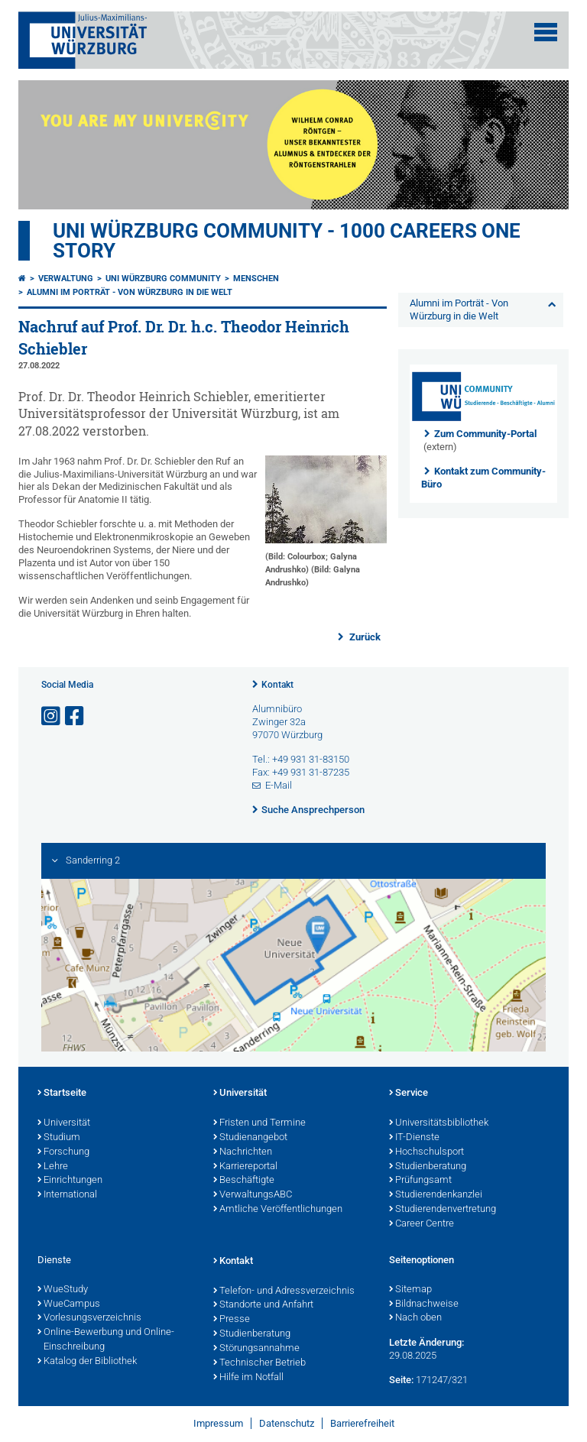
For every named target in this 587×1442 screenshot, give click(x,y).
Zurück (364, 637)
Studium (58, 1138)
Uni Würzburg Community (163, 279)
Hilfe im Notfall (248, 1378)
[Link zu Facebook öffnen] (75, 716)
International (67, 1195)
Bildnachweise (424, 1304)
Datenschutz (286, 1423)
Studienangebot (250, 1138)
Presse (231, 1320)
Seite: (401, 1379)
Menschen (256, 279)
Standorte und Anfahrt (263, 1305)
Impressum (218, 1423)
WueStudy (62, 1290)
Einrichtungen (69, 1181)
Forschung (63, 1152)
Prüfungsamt (420, 1181)
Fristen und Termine (259, 1123)
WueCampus (68, 1304)
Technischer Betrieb (259, 1363)
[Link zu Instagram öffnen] (52, 716)
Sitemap (410, 1290)
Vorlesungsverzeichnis (89, 1318)
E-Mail (278, 785)
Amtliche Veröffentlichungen (277, 1210)
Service (408, 1093)
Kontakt (277, 684)
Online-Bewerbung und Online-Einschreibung (105, 1340)
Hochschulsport (426, 1152)
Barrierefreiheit (362, 1423)
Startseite (61, 1093)
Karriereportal (245, 1167)
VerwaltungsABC (252, 1195)
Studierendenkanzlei (435, 1195)
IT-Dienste (414, 1138)
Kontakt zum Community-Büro (483, 477)
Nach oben (415, 1318)
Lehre (52, 1167)
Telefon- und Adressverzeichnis (284, 1291)
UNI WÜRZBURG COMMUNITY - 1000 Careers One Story (287, 240)
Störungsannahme (256, 1349)
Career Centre (421, 1224)
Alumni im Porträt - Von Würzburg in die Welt (129, 292)
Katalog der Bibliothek (87, 1362)
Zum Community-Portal (485, 433)
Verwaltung (65, 279)
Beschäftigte (243, 1181)
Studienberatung (427, 1167)
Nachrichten (242, 1152)
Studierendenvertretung (442, 1210)
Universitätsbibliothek (438, 1123)
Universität (63, 1123)
